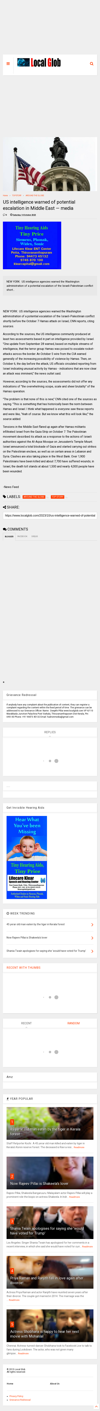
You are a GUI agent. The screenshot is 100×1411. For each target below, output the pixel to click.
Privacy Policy (16, 1396)
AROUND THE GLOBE (35, 196)
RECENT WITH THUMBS (24, 967)
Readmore (79, 1147)
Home (5, 196)
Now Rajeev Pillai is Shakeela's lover (39, 1183)
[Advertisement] (50, 29)
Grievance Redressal (20, 1400)
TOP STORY (16, 196)
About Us (55, 1383)
